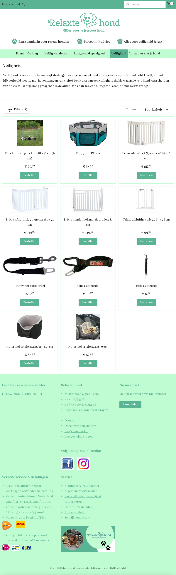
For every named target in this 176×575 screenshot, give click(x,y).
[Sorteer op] (156, 109)
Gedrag (34, 54)
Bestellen (29, 175)
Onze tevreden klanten (80, 426)
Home (20, 54)
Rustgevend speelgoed (91, 54)
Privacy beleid (75, 512)
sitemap (76, 568)
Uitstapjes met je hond (144, 54)
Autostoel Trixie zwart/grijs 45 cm (29, 347)
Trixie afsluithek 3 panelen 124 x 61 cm (146, 156)
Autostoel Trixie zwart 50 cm (87, 347)
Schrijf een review (77, 518)
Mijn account (13, 4)
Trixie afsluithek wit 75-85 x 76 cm (146, 219)
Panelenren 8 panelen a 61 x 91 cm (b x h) (30, 156)
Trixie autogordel (146, 286)
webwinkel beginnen (93, 568)
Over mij (70, 421)
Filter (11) (17, 109)
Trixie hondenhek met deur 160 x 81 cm (88, 222)
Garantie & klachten (79, 507)
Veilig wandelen (58, 54)
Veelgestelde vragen (79, 437)
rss (82, 568)
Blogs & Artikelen (76, 431)
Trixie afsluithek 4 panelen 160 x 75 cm (30, 222)
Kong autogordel (87, 286)
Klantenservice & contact (82, 486)
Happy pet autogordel (29, 286)
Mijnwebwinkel (119, 568)
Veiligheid (118, 54)
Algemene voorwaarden (81, 491)
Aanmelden (130, 405)
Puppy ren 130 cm (88, 153)
